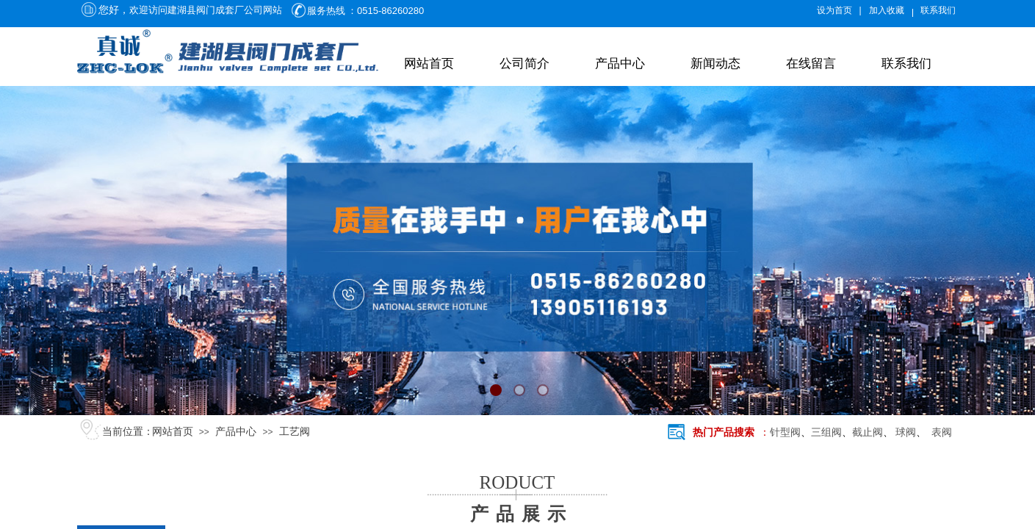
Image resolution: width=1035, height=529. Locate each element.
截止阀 (867, 432)
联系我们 (906, 64)
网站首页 (429, 64)
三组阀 (826, 432)
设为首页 (834, 10)
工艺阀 (294, 431)
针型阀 (785, 432)
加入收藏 (886, 10)
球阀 (905, 432)
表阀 (939, 432)
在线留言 (811, 64)
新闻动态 (715, 64)
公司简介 (524, 64)
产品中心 (620, 64)
